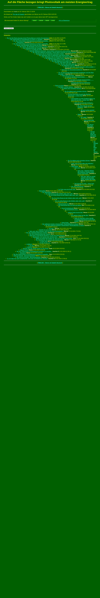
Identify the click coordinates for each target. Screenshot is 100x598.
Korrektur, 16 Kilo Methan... (66, 87)
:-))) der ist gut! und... (45, 242)
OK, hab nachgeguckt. (77, 186)
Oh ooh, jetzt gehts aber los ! (63, 62)
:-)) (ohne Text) (43, 241)
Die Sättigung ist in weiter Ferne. (55, 58)
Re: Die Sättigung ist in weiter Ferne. (59, 59)
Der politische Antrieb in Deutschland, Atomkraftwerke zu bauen (60, 224)
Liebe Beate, (74, 166)
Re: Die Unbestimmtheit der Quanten (36, 232)
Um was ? (51, 228)
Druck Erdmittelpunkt (67, 208)
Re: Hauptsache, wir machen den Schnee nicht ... (50, 240)
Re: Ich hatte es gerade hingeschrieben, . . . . (81, 80)
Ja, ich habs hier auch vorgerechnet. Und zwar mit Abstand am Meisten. (27, 258)
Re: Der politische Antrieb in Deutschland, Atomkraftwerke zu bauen (65, 225)
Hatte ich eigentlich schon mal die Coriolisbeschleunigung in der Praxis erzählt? (84, 220)
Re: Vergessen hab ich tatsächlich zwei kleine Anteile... (54, 55)
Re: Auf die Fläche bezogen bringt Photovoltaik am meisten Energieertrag (28, 38)
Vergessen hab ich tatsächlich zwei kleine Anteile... (50, 54)
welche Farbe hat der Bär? (75, 212)
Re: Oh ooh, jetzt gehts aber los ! (67, 64)
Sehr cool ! (77, 167)
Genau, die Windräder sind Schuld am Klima (29, 45)
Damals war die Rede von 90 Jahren (93, 134)
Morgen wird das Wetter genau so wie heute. (35, 248)
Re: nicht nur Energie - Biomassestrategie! (29, 257)
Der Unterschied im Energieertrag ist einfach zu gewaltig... (26, 39)
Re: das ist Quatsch (18, 14)
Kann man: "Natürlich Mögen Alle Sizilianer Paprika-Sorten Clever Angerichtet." (86, 172)
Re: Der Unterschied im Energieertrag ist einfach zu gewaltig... (31, 41)
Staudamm (23, 253)
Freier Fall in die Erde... (68, 75)
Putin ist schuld (59, 85)
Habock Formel (24, 250)
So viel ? (31, 245)
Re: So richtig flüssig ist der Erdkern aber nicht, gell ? (64, 195)
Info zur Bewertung (64, 20)
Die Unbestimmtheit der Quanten (32, 48)
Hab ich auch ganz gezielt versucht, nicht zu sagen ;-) (80, 67)
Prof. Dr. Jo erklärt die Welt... (34, 49)
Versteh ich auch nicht (45, 229)
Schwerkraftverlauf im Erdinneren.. (81, 82)
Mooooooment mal (63, 204)
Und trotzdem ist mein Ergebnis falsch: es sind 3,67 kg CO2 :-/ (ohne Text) (83, 99)
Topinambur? (20, 42)
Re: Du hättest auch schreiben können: (76, 91)
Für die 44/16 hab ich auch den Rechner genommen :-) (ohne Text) (79, 95)
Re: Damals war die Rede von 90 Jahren (96, 147)
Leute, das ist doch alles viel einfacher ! (82, 163)
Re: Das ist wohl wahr (90, 125)
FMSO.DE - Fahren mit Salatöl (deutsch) (50, 7)
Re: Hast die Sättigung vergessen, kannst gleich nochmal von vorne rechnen (54, 52)
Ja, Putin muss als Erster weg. (67, 189)
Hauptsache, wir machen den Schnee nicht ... (45, 237)
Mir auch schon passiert (87, 110)
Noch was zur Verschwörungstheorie (72, 69)
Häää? (79, 114)
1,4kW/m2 (29, 244)
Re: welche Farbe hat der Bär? (80, 215)
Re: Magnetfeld (46, 192)
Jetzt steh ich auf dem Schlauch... (84, 103)
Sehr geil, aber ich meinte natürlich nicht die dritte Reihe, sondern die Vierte (88, 178)
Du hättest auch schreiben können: (71, 88)
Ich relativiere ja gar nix (68, 65)
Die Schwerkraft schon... (72, 209)
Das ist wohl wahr (89, 120)
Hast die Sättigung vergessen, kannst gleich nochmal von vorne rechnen (50, 51)
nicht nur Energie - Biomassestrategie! (24, 255)
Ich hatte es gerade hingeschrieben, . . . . (76, 77)
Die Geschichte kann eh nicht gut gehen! (69, 205)
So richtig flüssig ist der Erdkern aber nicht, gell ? (59, 193)
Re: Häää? (84, 117)
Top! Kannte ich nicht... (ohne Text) (84, 183)
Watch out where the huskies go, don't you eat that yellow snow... (54, 238)
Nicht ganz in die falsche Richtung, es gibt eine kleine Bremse (47, 235)
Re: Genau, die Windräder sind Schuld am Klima (33, 46)
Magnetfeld (42, 191)
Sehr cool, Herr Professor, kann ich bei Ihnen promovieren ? (46, 231)
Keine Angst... (65, 222)
